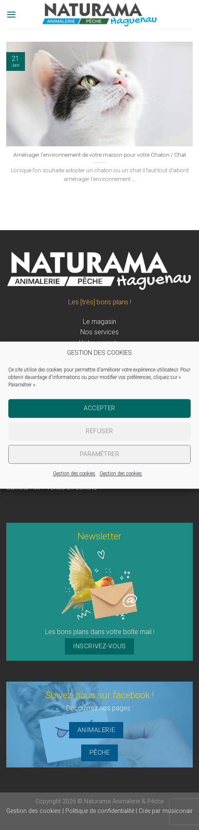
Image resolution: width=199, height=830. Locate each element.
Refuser (99, 431)
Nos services (99, 332)
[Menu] (11, 14)
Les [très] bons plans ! (99, 302)
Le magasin (99, 322)
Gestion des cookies (74, 473)
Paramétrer (99, 454)
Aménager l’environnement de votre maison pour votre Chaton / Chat (99, 154)
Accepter (99, 408)
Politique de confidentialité (100, 811)
